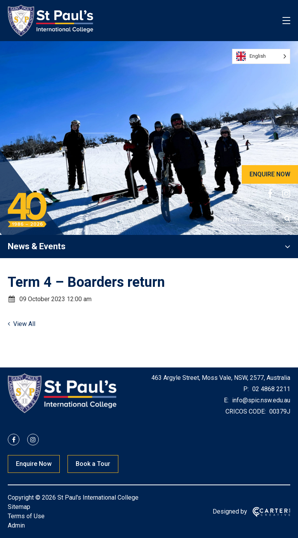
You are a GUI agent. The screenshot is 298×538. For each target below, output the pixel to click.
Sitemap (19, 506)
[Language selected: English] (261, 56)
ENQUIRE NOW (269, 174)
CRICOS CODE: (245, 411)
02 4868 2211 (270, 389)
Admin (16, 525)
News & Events (37, 246)
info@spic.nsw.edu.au (260, 400)
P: (246, 389)
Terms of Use (26, 516)
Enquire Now (34, 463)
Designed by (230, 511)
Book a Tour (93, 463)
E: (226, 400)
